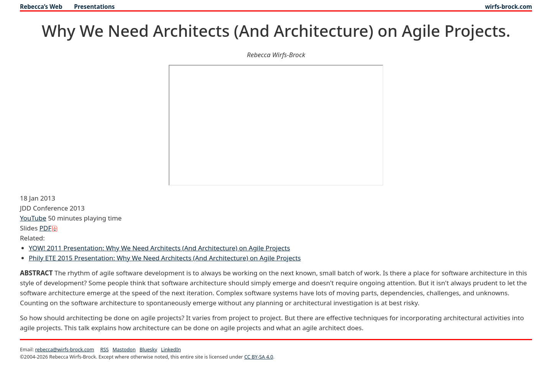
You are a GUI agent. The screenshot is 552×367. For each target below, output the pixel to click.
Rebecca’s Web (41, 6)
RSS (104, 349)
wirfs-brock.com (508, 6)
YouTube (33, 218)
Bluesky (148, 349)
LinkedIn (171, 349)
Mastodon (124, 349)
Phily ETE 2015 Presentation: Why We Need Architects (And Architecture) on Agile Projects (165, 257)
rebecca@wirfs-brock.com (64, 349)
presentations (94, 6)
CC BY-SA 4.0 (258, 356)
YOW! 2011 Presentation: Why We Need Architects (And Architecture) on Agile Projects (159, 248)
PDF (48, 228)
